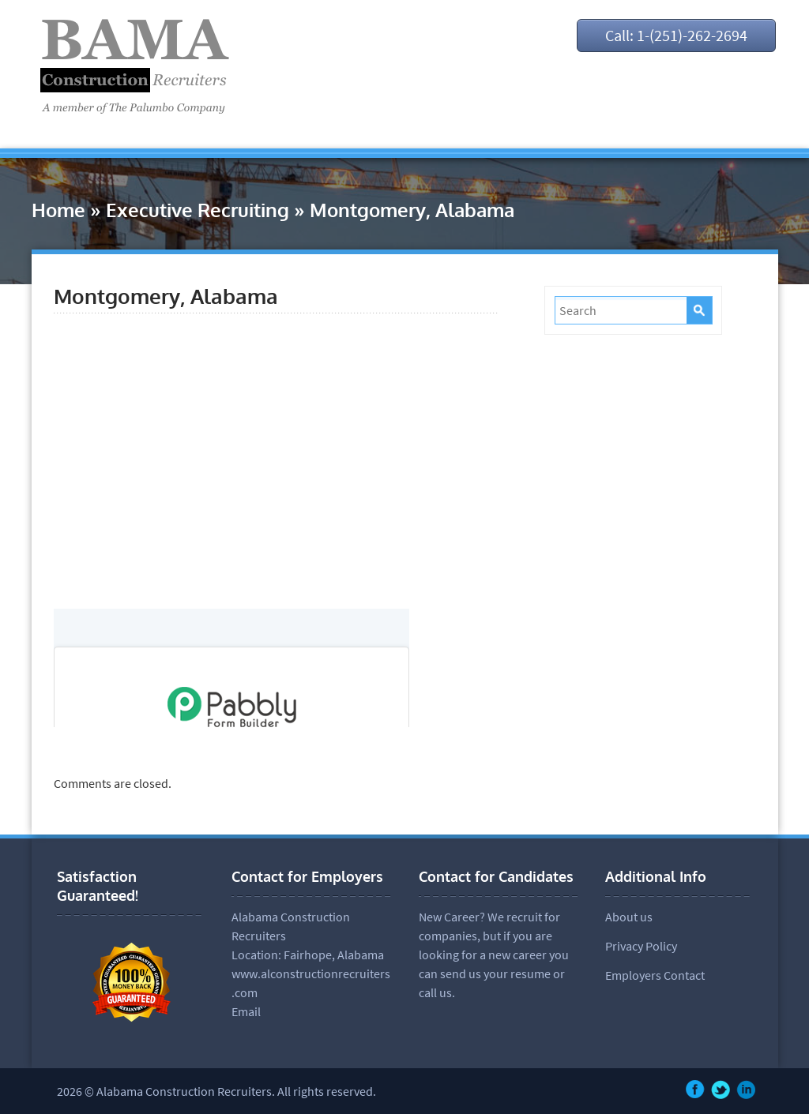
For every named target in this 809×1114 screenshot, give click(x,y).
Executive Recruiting (197, 209)
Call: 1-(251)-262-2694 (676, 35)
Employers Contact (655, 975)
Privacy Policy (641, 946)
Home (58, 209)
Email (246, 1011)
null (231, 668)
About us (629, 917)
